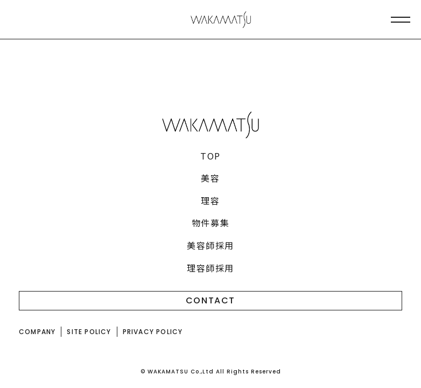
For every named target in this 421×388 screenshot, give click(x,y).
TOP (210, 155)
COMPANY (37, 331)
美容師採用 (210, 245)
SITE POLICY (89, 331)
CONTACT (210, 300)
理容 (210, 200)
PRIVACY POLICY (153, 331)
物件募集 (210, 222)
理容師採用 (210, 267)
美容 (210, 177)
